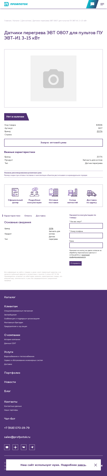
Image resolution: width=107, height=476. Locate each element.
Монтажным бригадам (13, 322)
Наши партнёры (11, 410)
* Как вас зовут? (75, 222)
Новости (10, 382)
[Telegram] (32, 447)
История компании (12, 339)
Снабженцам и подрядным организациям (22, 319)
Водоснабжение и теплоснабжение (19, 356)
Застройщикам (10, 315)
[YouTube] (7, 447)
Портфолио (12, 372)
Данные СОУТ (10, 343)
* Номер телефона (76, 231)
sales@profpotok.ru (17, 437)
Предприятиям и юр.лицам (15, 326)
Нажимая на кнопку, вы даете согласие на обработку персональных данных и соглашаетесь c (85, 254)
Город (71, 241)
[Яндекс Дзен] (15, 447)
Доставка (8, 364)
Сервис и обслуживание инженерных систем (23, 360)
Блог (7, 391)
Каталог (10, 297)
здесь (82, 464)
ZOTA (99, 131)
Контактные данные (13, 406)
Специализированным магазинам (18, 311)
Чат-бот (9, 418)
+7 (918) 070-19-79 (17, 428)
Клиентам (11, 306)
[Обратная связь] (92, 4)
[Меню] (101, 4)
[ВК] (23, 447)
